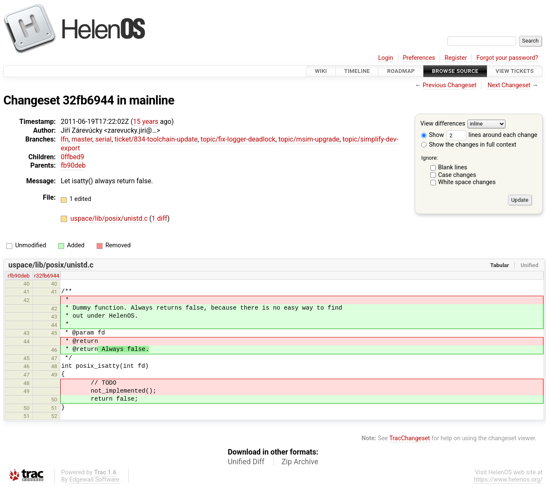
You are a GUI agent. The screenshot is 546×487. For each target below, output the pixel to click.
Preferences (419, 58)
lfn (64, 139)
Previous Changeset (450, 85)
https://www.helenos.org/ (508, 479)
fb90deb (73, 165)
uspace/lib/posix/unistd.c (109, 218)
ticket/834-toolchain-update (156, 139)
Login (385, 58)
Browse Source (455, 71)
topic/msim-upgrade (309, 139)
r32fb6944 (46, 276)
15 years (145, 122)
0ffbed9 (72, 157)
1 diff (159, 218)
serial (103, 139)
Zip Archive (299, 462)
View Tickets (515, 71)
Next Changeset (508, 85)
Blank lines (452, 167)
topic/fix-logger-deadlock (237, 139)
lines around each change (492, 135)
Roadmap (401, 71)
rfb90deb (19, 276)
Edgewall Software (94, 479)
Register (456, 58)
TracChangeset (409, 438)
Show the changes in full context (468, 144)
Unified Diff (246, 462)
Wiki (321, 71)
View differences (442, 124)
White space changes (467, 182)
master (81, 139)
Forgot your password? (507, 58)
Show (432, 135)
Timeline (357, 71)
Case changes (457, 175)
